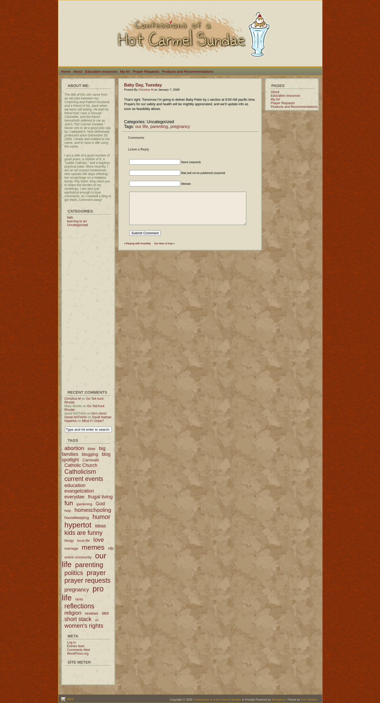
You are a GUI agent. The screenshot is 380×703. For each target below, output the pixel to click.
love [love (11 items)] (98, 539)
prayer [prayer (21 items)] (96, 572)
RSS (70, 699)
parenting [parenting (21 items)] (89, 564)
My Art (125, 71)
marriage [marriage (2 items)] (71, 548)
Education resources (101, 71)
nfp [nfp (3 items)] (110, 548)
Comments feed (78, 650)
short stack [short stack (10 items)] (78, 619)
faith (70, 217)
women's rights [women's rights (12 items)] (83, 625)
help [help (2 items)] (67, 511)
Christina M (72, 399)
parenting (159, 126)
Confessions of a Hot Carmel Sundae (217, 699)
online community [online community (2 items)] (78, 557)
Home (65, 71)
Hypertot (70, 421)
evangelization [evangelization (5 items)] (79, 491)
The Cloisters (309, 699)
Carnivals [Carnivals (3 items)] (91, 460)
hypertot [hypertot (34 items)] (77, 525)
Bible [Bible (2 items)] (91, 449)
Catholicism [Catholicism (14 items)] (80, 471)
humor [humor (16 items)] (101, 516)
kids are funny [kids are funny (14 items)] (83, 532)
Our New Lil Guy (163, 243)
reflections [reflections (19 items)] (79, 606)
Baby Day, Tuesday (143, 85)
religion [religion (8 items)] (72, 613)
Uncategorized (77, 225)
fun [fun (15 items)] (68, 503)
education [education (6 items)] (75, 485)
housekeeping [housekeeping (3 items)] (76, 517)
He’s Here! (99, 413)
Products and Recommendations (187, 71)
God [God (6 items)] (100, 503)
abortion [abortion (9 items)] (74, 448)
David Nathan (102, 417)
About (77, 71)
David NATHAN (75, 417)
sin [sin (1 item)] (97, 620)
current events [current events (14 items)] (83, 478)
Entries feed (75, 646)
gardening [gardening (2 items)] (84, 504)
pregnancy (180, 126)
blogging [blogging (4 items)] (90, 454)
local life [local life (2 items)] (83, 541)
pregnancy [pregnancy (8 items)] (76, 589)
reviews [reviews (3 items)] (91, 613)
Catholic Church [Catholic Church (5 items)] (80, 465)
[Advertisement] (88, 306)
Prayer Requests (146, 71)
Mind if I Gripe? (93, 421)
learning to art (77, 221)
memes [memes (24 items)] (93, 547)
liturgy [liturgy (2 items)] (69, 541)
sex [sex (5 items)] (105, 613)
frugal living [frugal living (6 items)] (100, 496)
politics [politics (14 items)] (73, 572)
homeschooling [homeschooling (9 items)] (92, 510)
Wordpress (279, 699)
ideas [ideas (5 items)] (100, 526)
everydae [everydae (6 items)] (74, 496)
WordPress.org (77, 653)
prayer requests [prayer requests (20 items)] (87, 580)
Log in (71, 642)
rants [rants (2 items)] (79, 599)
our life (141, 126)
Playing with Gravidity (138, 243)
